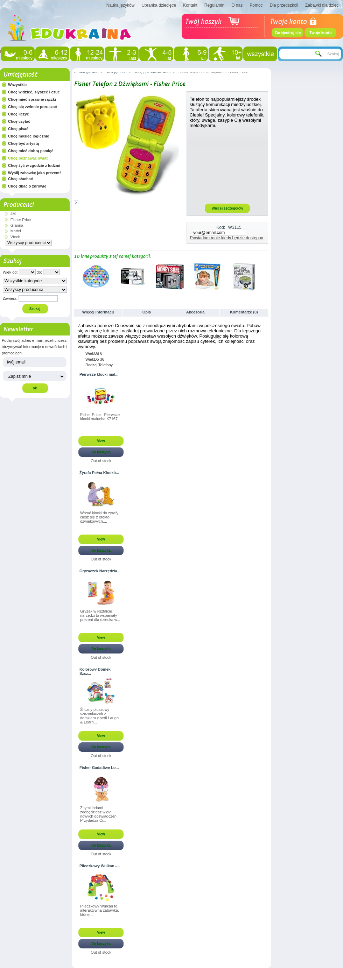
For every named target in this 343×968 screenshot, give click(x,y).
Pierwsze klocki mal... (98, 374)
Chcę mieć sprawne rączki (32, 99)
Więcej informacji (98, 312)
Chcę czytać (19, 121)
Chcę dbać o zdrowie (27, 186)
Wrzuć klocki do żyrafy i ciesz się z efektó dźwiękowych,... (100, 517)
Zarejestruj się (288, 32)
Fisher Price (20, 220)
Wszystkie (17, 85)
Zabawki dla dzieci (322, 5)
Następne (266, 276)
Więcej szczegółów (227, 208)
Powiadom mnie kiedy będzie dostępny (226, 237)
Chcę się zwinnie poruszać (32, 107)
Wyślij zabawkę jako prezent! (34, 173)
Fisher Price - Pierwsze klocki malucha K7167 (100, 416)
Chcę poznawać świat (28, 158)
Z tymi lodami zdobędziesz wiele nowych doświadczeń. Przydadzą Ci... (99, 814)
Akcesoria (195, 312)
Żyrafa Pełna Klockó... (99, 473)
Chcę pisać (18, 129)
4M (13, 214)
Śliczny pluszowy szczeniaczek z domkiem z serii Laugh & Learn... (99, 715)
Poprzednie (75, 276)
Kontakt (190, 5)
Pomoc (256, 5)
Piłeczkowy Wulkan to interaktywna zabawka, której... (99, 910)
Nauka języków (120, 5)
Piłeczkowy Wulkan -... (99, 866)
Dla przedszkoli (284, 5)
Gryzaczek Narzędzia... (99, 571)
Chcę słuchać (20, 179)
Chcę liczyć (18, 114)
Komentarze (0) (244, 312)
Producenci (18, 205)
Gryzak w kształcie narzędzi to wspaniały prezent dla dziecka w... (100, 615)
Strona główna (86, 72)
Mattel (15, 231)
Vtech (15, 237)
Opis (146, 312)
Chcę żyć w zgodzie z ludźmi (34, 165)
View (101, 441)
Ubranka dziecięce (158, 5)
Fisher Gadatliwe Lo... (99, 767)
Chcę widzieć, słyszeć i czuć (34, 92)
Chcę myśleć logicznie (28, 136)
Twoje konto (320, 32)
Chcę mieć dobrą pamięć (31, 151)
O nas (237, 5)
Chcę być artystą (23, 143)
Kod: (220, 227)
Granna (16, 225)
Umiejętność (20, 74)
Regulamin (214, 5)
